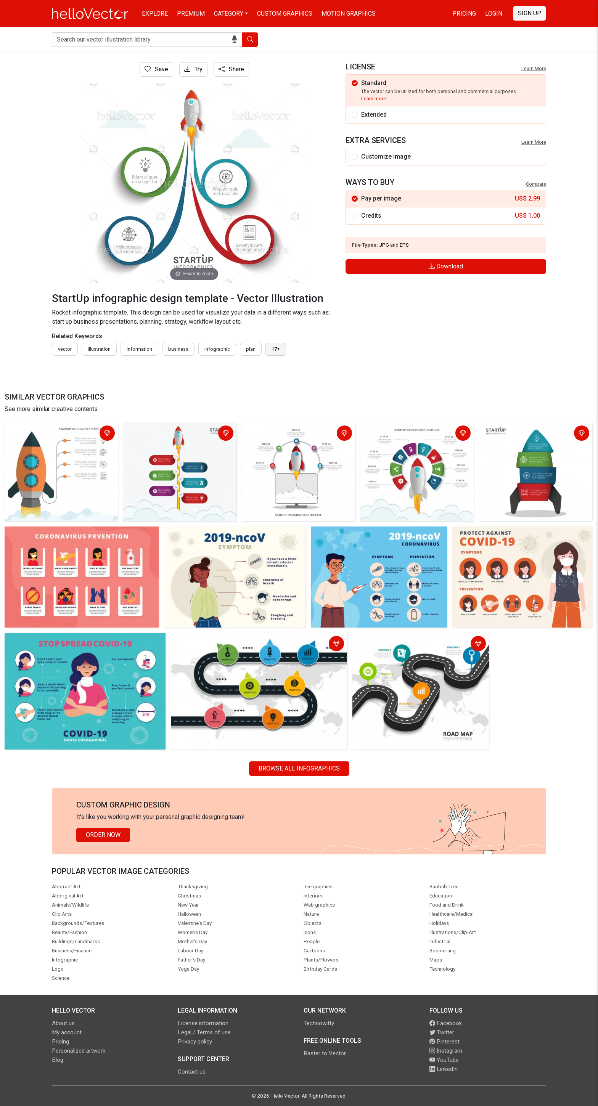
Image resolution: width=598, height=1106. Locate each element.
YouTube (444, 1059)
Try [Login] (193, 69)
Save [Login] (156, 69)
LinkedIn (443, 1069)
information (139, 349)
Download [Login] (446, 266)
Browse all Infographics (299, 768)
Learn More (533, 68)
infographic (217, 349)
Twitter (441, 1032)
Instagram (445, 1050)
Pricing (464, 13)
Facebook (445, 1023)
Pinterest (444, 1041)
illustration (99, 349)
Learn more (373, 98)
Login (493, 13)
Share (231, 69)
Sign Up (529, 13)
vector (65, 349)
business (178, 349)
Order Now (103, 834)
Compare (536, 184)
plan (251, 349)
